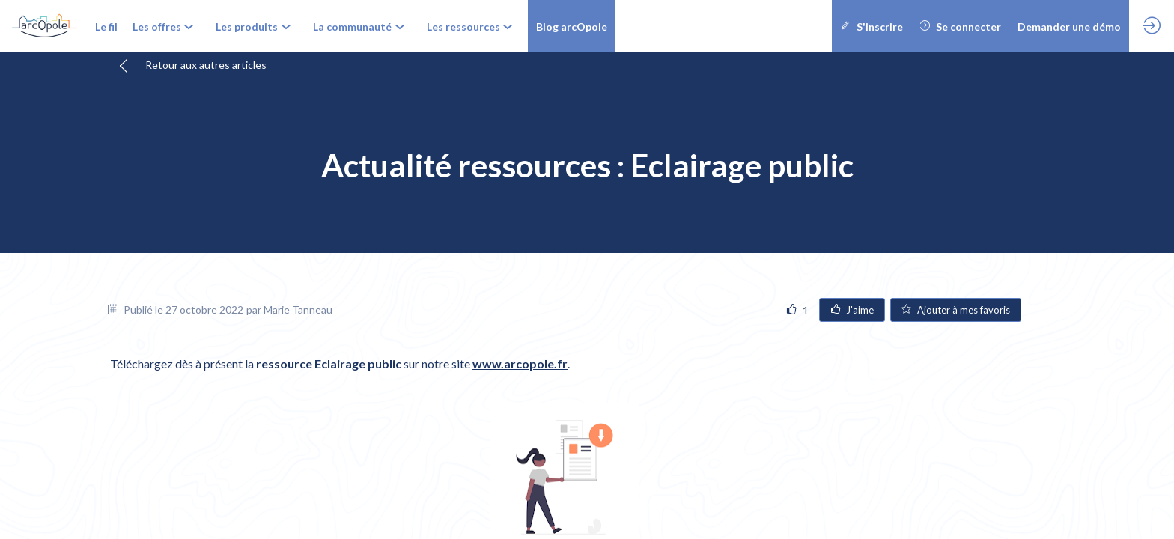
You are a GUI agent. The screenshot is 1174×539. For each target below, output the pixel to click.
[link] (106, 26)
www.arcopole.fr (520, 363)
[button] (571, 26)
